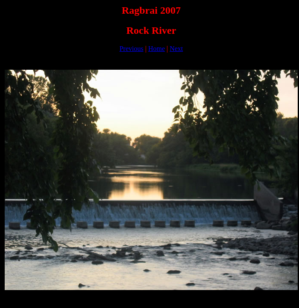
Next (176, 48)
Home (156, 48)
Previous (132, 48)
